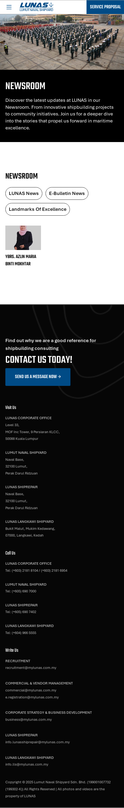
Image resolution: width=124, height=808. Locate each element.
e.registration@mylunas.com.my (32, 697)
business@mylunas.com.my (28, 719)
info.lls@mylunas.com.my (26, 764)
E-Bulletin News (67, 193)
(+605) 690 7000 (24, 591)
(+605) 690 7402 (24, 611)
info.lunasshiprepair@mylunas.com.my (37, 742)
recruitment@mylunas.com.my (30, 667)
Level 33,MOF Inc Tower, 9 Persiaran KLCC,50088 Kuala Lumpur (32, 431)
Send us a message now (36, 377)
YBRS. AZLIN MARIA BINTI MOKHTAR (20, 260)
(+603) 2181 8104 (25, 570)
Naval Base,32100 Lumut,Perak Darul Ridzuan (21, 466)
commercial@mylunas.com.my (30, 690)
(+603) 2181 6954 (54, 570)
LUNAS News (24, 193)
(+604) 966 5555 (24, 632)
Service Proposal (105, 7)
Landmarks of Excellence (37, 209)
